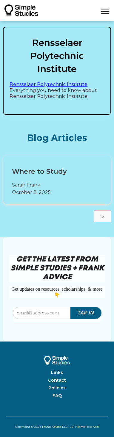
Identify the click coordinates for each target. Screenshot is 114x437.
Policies (57, 388)
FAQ (57, 395)
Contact (57, 380)
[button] (105, 10)
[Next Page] (102, 216)
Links (57, 372)
